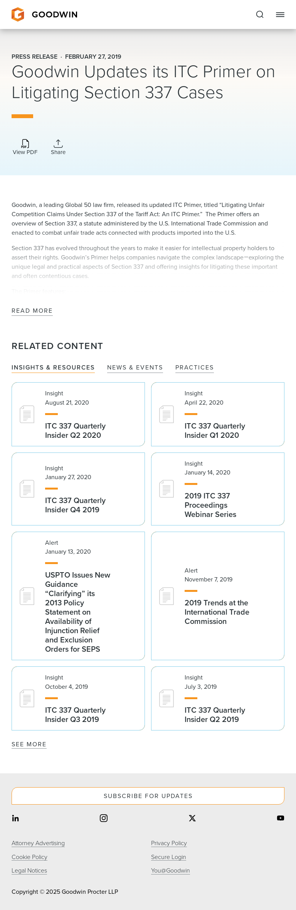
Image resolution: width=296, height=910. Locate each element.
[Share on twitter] (192, 819)
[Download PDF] (25, 147)
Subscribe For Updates (148, 795)
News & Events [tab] (135, 368)
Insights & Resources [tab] (53, 368)
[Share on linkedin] (15, 819)
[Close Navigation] (280, 14)
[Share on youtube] (280, 819)
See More (29, 744)
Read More (32, 311)
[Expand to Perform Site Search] (260, 15)
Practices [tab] (194, 368)
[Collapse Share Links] (58, 147)
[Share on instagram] (104, 819)
